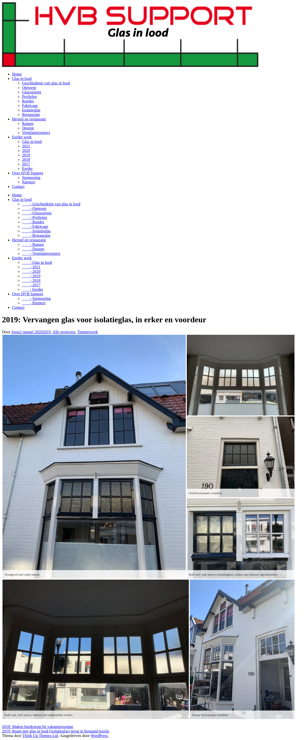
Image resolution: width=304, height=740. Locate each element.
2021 (26, 146)
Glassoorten (31, 92)
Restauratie (31, 114)
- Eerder (32, 289)
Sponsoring (31, 177)
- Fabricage (35, 226)
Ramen (27, 123)
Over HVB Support (27, 173)
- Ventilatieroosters (41, 253)
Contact (18, 186)
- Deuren (33, 249)
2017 (26, 164)
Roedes (28, 101)
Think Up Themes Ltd (40, 736)
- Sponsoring (36, 298)
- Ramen (33, 244)
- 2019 (31, 276)
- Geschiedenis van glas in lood (51, 204)
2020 (26, 150)
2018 (26, 159)
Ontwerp (29, 87)
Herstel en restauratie (29, 119)
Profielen (29, 96)
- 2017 (31, 285)
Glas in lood (22, 78)
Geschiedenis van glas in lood (46, 83)
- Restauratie (36, 235)
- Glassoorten (37, 213)
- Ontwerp (34, 208)
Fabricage (30, 105)
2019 (26, 155)
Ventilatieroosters (36, 132)
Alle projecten (63, 332)
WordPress (99, 736)
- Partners (34, 303)
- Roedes (33, 222)
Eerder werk (22, 137)
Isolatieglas (31, 110)
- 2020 (31, 271)
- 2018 (31, 280)
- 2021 (31, 267)
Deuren (28, 128)
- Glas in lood (37, 262)
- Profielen (34, 217)
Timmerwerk (87, 332)
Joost (15, 332)
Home (17, 74)
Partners (28, 182)
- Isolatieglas (36, 231)
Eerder (27, 168)
